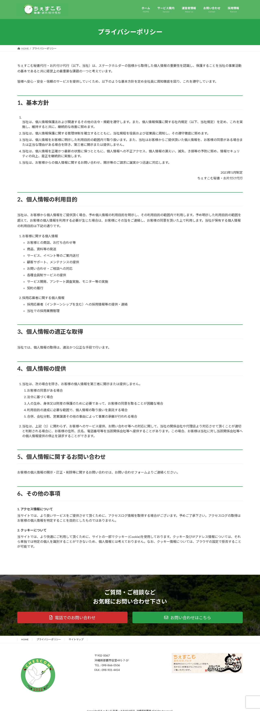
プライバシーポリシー (49, 639)
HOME (25, 639)
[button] (72, 617)
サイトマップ (76, 639)
